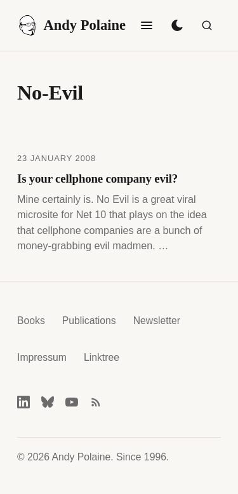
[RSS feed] (95, 402)
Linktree (101, 357)
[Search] (207, 25)
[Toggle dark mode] (177, 25)
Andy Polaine (71, 25)
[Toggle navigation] (147, 25)
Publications (89, 320)
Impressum (42, 357)
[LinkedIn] (23, 402)
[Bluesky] (47, 402)
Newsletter (156, 320)
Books (31, 320)
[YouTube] (71, 402)
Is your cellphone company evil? (97, 178)
